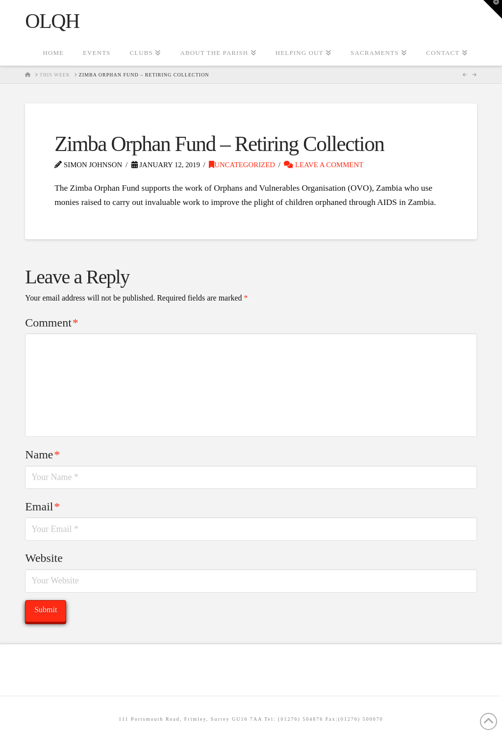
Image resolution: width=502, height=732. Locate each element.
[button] (492, 9)
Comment (51, 322)
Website (44, 558)
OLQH (52, 21)
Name (42, 454)
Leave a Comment (323, 165)
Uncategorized (242, 165)
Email (42, 506)
